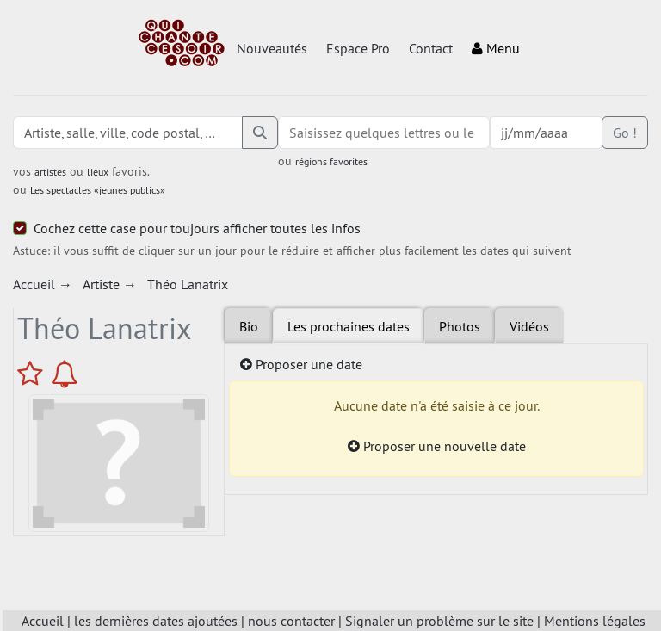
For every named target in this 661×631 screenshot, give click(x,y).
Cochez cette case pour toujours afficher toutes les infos (197, 228)
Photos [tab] (459, 326)
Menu (496, 48)
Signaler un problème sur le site (439, 620)
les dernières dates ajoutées (156, 620)
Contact (431, 48)
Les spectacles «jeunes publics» (97, 189)
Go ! (625, 132)
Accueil (43, 620)
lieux (97, 171)
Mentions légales (595, 620)
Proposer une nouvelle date (437, 446)
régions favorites (331, 161)
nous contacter (291, 620)
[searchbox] (384, 132)
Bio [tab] (248, 326)
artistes (50, 171)
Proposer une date (301, 364)
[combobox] (384, 132)
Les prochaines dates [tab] (348, 326)
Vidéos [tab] (529, 326)
